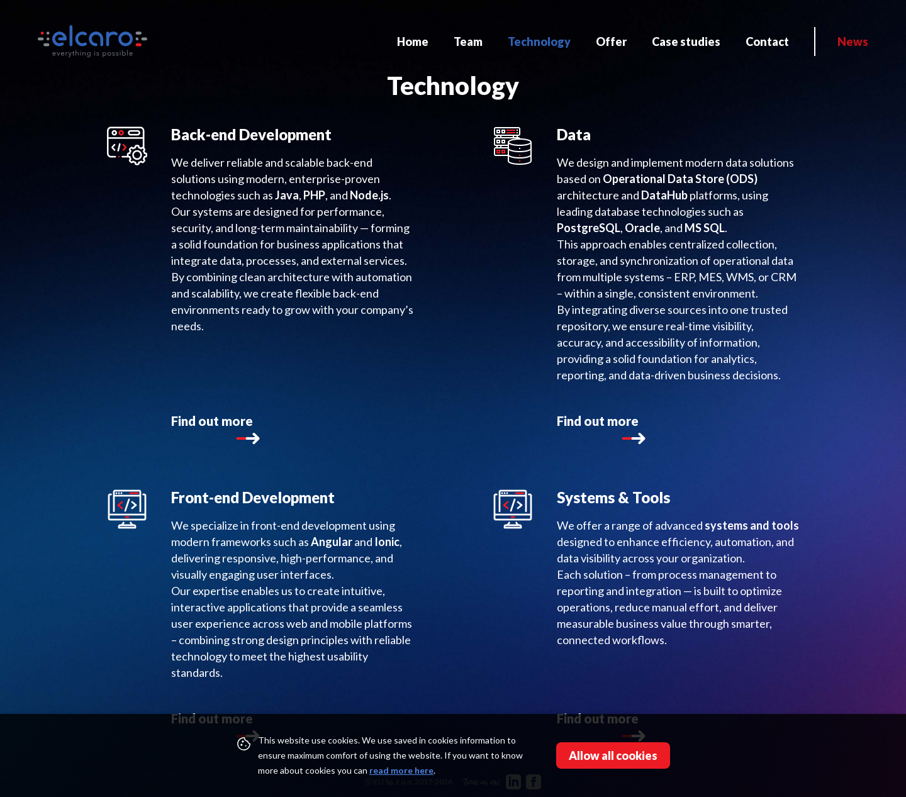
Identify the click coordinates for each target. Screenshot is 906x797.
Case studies (686, 41)
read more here (401, 770)
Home (412, 41)
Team (468, 41)
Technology (539, 41)
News (852, 41)
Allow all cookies (613, 755)
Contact (767, 41)
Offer (611, 41)
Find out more (212, 431)
